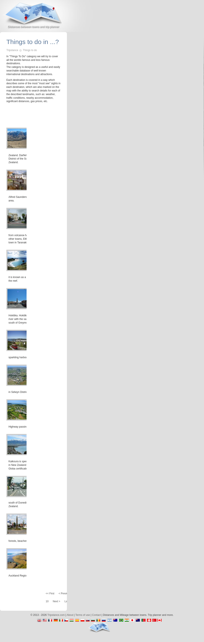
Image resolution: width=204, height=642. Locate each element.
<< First (50, 593)
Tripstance (12, 50)
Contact (96, 614)
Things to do (30, 50)
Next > (56, 601)
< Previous (65, 593)
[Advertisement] (174, 38)
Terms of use (82, 614)
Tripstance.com (56, 614)
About (70, 614)
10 (47, 601)
